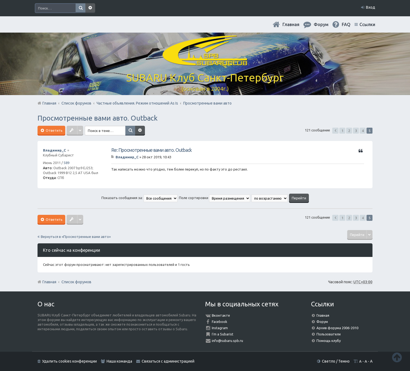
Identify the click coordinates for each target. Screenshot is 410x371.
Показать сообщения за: (139, 198)
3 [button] (356, 131)
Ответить (54, 130)
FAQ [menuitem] (346, 24)
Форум (322, 321)
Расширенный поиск (90, 8)
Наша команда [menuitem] (119, 361)
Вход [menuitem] (370, 7)
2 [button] (349, 131)
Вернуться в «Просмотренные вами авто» (76, 236)
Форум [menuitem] (321, 24)
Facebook (219, 321)
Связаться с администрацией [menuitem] (168, 361)
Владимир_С (54, 150)
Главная (290, 24)
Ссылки (367, 24)
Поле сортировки (214, 198)
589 (66, 163)
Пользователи (328, 334)
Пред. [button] (335, 131)
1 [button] (342, 131)
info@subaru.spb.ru (227, 340)
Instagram (220, 328)
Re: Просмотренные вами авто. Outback (151, 150)
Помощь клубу (328, 340)
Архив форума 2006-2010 (337, 328)
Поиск (80, 8)
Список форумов (76, 282)
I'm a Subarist (222, 334)
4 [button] (363, 131)
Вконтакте (221, 315)
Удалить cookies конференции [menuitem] (69, 361)
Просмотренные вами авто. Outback (98, 118)
